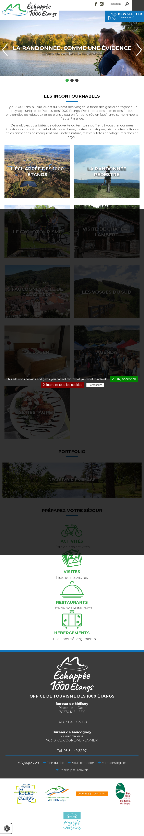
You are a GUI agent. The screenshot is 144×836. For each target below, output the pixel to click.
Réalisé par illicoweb (73, 770)
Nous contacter (82, 763)
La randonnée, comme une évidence (72, 48)
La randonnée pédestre (106, 171)
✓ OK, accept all (124, 379)
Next (139, 50)
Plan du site (55, 763)
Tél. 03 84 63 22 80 (72, 722)
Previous (5, 50)
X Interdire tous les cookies (62, 384)
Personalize (95, 384)
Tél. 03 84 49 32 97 (72, 751)
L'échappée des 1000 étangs (37, 171)
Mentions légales (114, 763)
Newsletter (124, 15)
